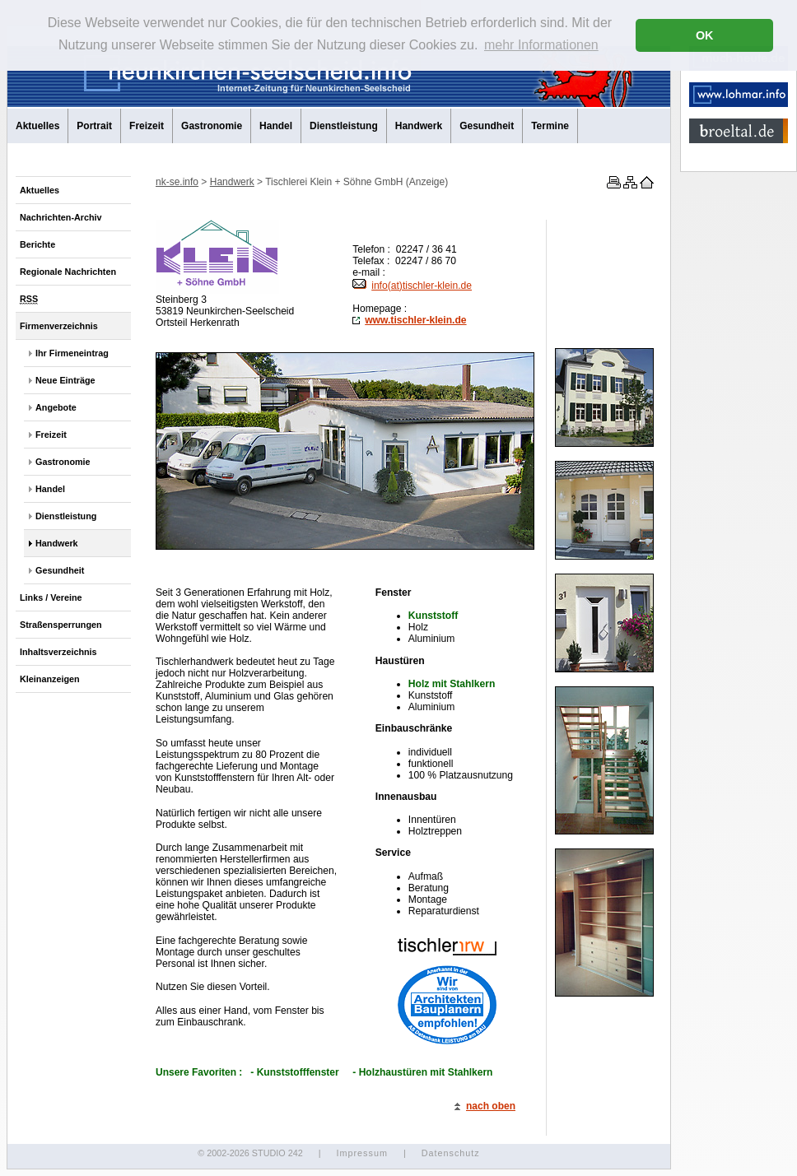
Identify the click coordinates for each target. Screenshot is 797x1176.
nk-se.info (177, 182)
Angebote (56, 407)
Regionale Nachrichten (68, 272)
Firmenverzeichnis (59, 326)
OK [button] (705, 35)
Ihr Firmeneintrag (72, 353)
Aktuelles (37, 126)
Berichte (37, 244)
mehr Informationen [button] (541, 45)
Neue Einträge (65, 380)
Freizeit (146, 126)
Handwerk (418, 126)
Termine (550, 126)
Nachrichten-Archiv (61, 217)
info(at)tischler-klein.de (412, 285)
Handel (275, 126)
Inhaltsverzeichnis (58, 652)
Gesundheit (486, 126)
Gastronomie (211, 126)
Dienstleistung (344, 126)
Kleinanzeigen (50, 679)
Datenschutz (451, 1153)
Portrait (94, 126)
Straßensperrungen (61, 625)
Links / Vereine (51, 597)
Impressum (361, 1153)
